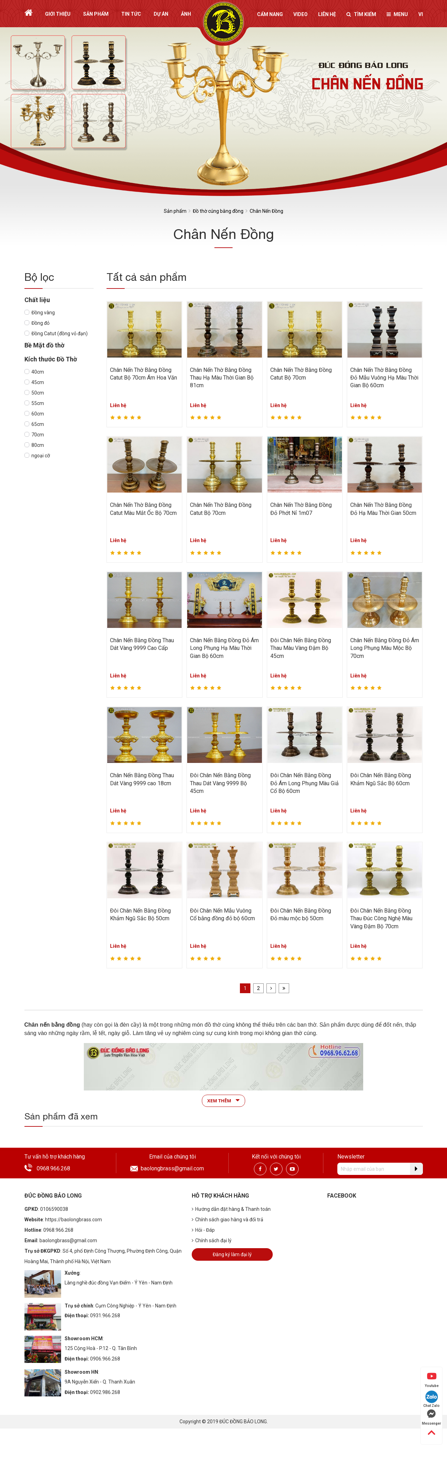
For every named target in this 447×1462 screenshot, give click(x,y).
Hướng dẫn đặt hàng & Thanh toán (231, 1209)
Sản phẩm (96, 14)
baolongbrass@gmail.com (172, 1168)
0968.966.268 (53, 1168)
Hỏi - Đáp (203, 1230)
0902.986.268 (105, 1392)
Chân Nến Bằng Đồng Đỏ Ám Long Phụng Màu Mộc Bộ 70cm (384, 648)
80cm (37, 445)
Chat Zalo (431, 1399)
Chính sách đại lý (212, 1240)
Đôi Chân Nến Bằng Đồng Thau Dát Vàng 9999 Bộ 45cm (220, 783)
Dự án (161, 14)
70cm (37, 434)
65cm (37, 424)
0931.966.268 (105, 1315)
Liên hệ (327, 14)
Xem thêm (223, 1100)
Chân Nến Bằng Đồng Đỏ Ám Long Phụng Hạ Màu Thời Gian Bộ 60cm (224, 648)
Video (300, 14)
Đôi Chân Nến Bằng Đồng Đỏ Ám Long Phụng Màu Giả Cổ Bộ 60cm (304, 783)
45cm (37, 382)
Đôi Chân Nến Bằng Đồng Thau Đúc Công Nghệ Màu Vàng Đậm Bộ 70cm (381, 918)
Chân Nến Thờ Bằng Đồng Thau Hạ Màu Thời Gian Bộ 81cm (222, 378)
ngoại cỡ (40, 455)
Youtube (432, 1380)
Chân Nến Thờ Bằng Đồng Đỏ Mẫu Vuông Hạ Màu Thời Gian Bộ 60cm (384, 378)
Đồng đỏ (40, 323)
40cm (37, 372)
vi (420, 14)
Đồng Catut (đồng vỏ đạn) (59, 333)
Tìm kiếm (361, 14)
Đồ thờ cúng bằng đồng (218, 211)
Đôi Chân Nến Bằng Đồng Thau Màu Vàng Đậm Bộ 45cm (300, 648)
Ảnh (186, 14)
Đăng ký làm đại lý (232, 1254)
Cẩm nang (270, 14)
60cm (37, 414)
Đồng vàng (43, 312)
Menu (397, 14)
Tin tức (131, 14)
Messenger (431, 1417)
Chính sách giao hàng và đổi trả (227, 1219)
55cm (37, 403)
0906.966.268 (105, 1359)
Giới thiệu (58, 14)
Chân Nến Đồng (266, 211)
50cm (37, 393)
